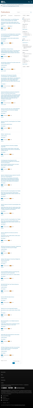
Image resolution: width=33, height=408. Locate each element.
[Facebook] (1, 402)
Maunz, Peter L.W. (5, 150)
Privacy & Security (8, 385)
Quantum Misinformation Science (7, 296)
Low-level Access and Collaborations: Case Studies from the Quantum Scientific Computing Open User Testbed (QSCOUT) (11, 35)
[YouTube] (3, 402)
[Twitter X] (2, 402)
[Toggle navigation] (2, 5)
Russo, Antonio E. (10, 50)
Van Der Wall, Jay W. (14, 23)
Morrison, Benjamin (11, 52)
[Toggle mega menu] (31, 2)
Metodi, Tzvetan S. (4, 165)
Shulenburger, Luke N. (15, 323)
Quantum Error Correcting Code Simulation (9, 308)
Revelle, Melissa (12, 80)
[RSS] (9, 402)
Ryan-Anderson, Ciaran (4, 235)
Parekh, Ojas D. (17, 235)
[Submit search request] (31, 12)
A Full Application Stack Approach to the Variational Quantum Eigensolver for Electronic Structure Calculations (10, 161)
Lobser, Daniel (8, 23)
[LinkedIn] (7, 402)
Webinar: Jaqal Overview (6, 134)
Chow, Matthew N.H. (4, 52)
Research (4, 4)
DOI (2, 29)
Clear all (28, 15)
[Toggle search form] (29, 2)
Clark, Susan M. (3, 22)
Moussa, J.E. (9, 324)
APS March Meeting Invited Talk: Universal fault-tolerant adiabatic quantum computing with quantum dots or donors (10, 348)
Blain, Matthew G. (10, 77)
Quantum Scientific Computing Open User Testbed (10, 190)
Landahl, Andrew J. (14, 22)
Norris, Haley (8, 22)
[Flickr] (5, 402)
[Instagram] (6, 402)
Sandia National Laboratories (5, 390)
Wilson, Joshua (13, 81)
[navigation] (11, 15)
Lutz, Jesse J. (17, 164)
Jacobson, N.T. (3, 236)
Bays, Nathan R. (10, 51)
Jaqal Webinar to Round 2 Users (7, 48)
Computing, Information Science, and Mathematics (15, 4)
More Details (10, 26)
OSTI (5, 29)
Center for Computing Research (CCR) (11, 6)
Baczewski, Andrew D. (11, 164)
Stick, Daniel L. (6, 97)
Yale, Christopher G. (4, 38)
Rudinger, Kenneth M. (4, 51)
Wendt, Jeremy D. (9, 323)
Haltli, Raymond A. (15, 94)
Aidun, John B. (13, 324)
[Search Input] (24, 12)
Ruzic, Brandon (9, 181)
